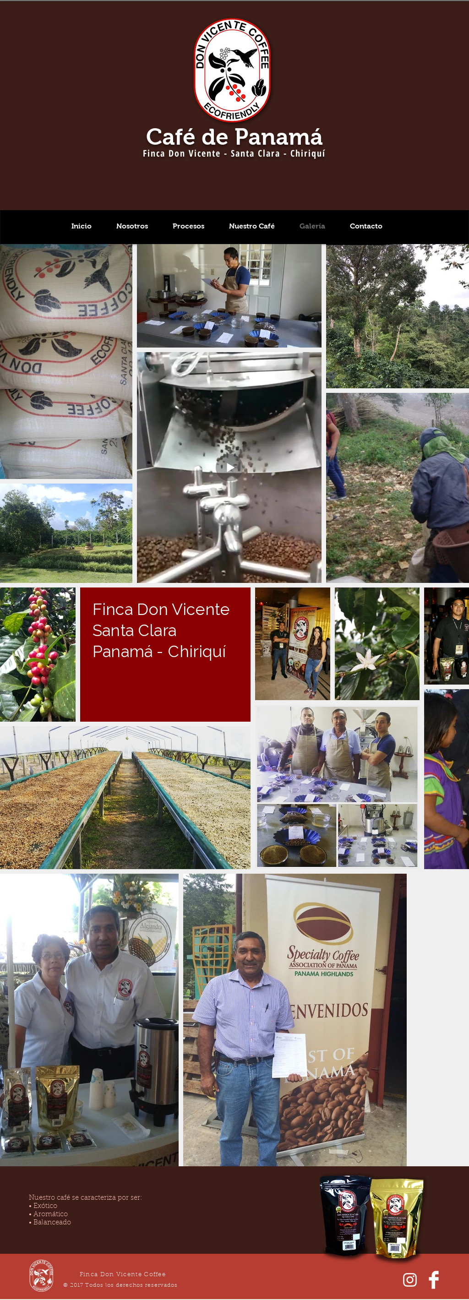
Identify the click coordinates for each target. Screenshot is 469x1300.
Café (171, 136)
